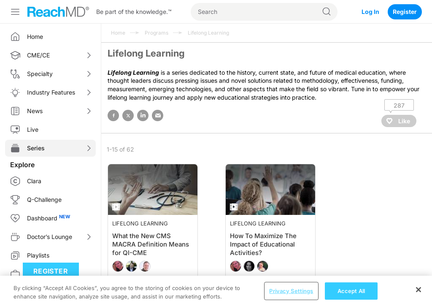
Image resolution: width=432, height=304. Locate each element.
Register (405, 11)
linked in (142, 115)
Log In (370, 11)
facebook (113, 115)
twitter (128, 115)
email (157, 115)
